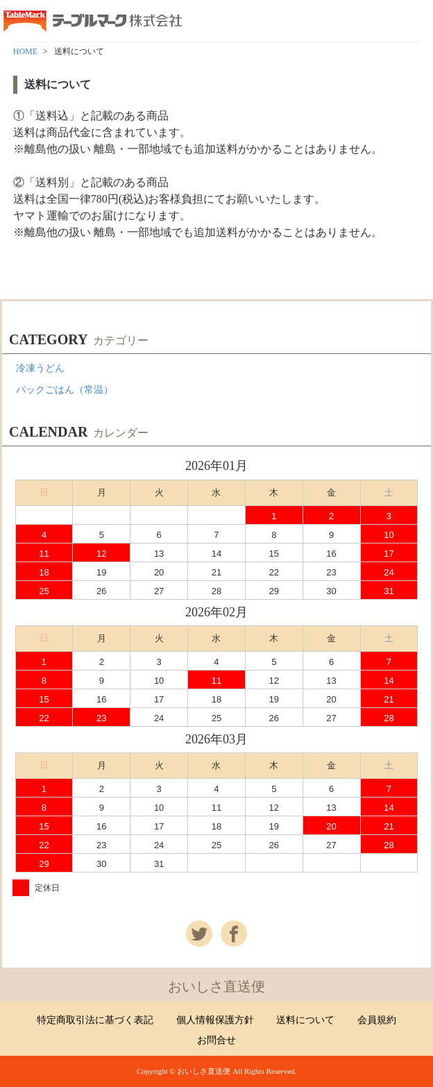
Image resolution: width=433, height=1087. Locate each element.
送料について (305, 1020)
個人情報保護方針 (215, 1020)
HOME (25, 51)
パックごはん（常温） (64, 390)
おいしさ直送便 (216, 986)
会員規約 (376, 1020)
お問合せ (216, 1040)
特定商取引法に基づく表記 (95, 1020)
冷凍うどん (40, 368)
